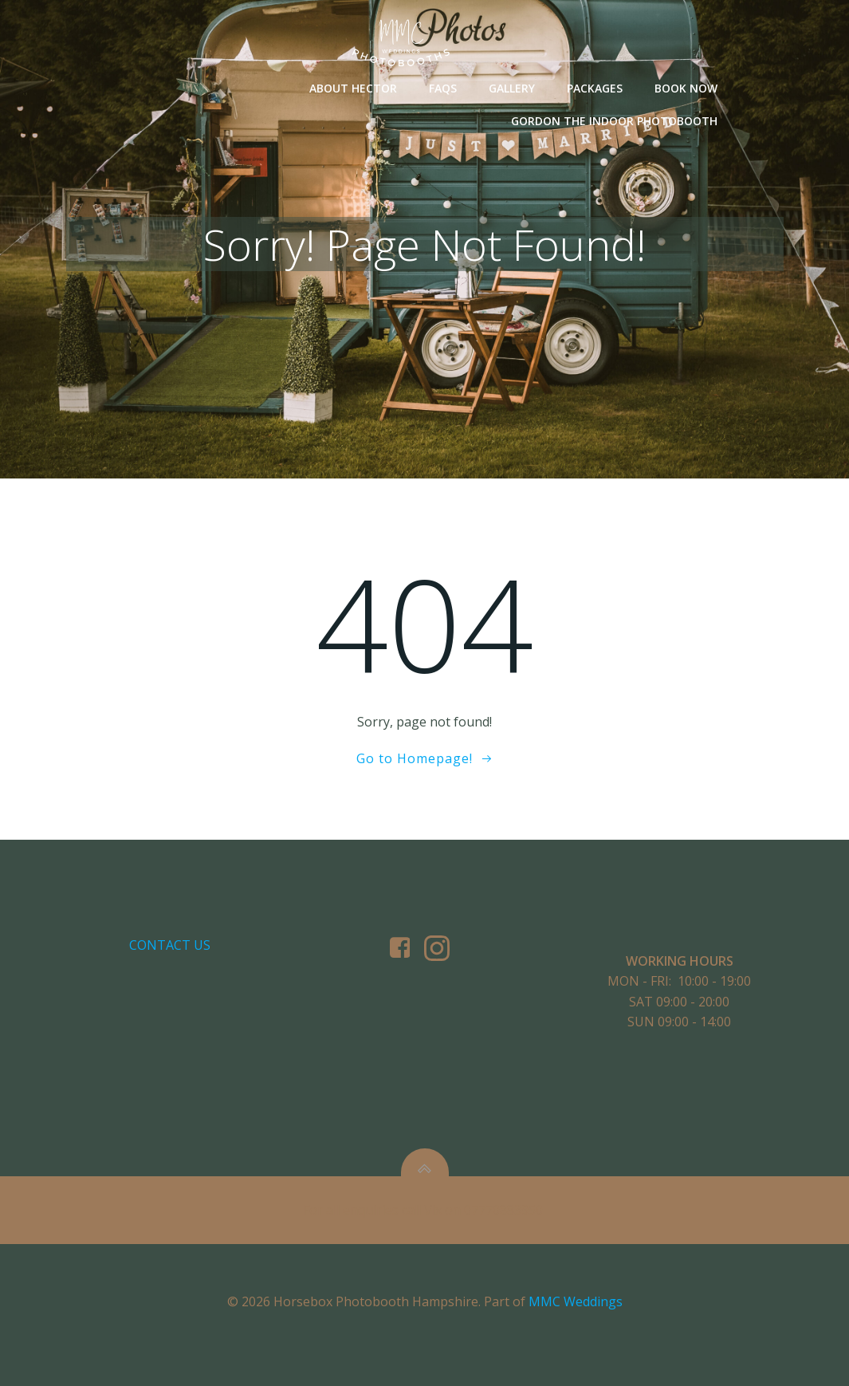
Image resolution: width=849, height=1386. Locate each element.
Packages (595, 88)
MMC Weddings (576, 1301)
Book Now (685, 88)
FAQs (443, 88)
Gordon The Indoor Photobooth (614, 120)
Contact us (169, 945)
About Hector (353, 88)
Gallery (512, 88)
